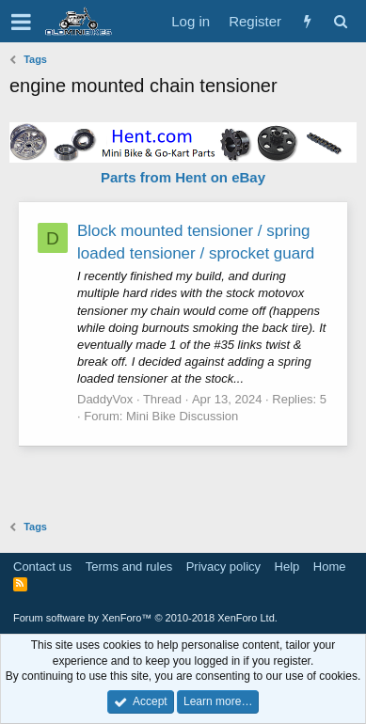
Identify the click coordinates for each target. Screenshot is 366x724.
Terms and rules (129, 566)
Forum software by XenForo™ (145, 617)
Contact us (42, 566)
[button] (21, 21)
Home (329, 566)
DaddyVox (105, 399)
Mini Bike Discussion (182, 416)
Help (287, 566)
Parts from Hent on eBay (183, 177)
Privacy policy (223, 566)
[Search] (340, 21)
